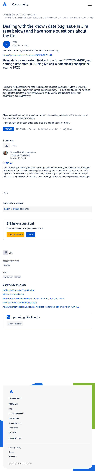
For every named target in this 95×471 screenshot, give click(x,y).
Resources (13, 427)
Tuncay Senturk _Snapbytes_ (23, 152)
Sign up (16, 209)
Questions (31, 14)
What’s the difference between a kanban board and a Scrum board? (33, 298)
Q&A (18, 14)
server (18, 277)
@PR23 (9, 163)
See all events (14, 324)
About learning (15, 423)
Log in (7, 209)
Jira (23, 14)
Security (12, 456)
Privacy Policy (15, 448)
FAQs (11, 409)
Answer (8, 129)
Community (20, 4)
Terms (11, 452)
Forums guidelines (16, 413)
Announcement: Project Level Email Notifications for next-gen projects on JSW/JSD (41, 307)
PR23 (15, 42)
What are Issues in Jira (13, 294)
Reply (5, 193)
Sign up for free (15, 234)
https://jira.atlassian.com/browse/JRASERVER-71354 (27, 55)
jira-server (8, 277)
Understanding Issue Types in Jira (18, 290)
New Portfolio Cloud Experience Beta (20, 302)
